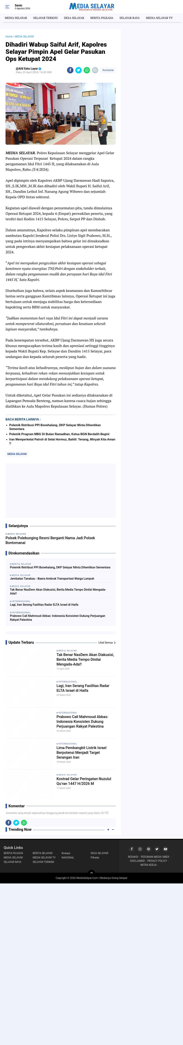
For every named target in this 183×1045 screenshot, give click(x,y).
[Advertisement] (60, 490)
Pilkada (95, 857)
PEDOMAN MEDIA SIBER (155, 856)
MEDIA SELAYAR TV (159, 18)
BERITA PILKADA (101, 18)
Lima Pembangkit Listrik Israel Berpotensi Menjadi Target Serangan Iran (81, 753)
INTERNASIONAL (68, 682)
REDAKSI (133, 856)
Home (9, 36)
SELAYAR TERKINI (45, 18)
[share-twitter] (78, 70)
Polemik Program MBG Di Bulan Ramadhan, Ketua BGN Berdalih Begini (59, 434)
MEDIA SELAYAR (16, 18)
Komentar (108, 70)
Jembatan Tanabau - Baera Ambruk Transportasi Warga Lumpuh (52, 578)
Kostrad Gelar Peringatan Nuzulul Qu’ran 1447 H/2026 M (84, 781)
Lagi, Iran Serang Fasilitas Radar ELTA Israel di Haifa (44, 604)
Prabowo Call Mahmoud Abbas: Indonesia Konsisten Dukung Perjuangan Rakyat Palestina (57, 617)
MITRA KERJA (148, 864)
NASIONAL (68, 857)
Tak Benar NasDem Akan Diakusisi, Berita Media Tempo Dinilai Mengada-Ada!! (58, 591)
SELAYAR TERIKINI (43, 861)
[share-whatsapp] (87, 70)
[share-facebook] (70, 70)
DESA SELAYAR (74, 18)
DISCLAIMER (137, 860)
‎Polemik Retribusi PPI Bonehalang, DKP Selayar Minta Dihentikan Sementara (60, 567)
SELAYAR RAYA (129, 18)
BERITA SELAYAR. (43, 853)
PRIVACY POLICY (157, 860)
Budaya (66, 853)
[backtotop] (91, 873)
